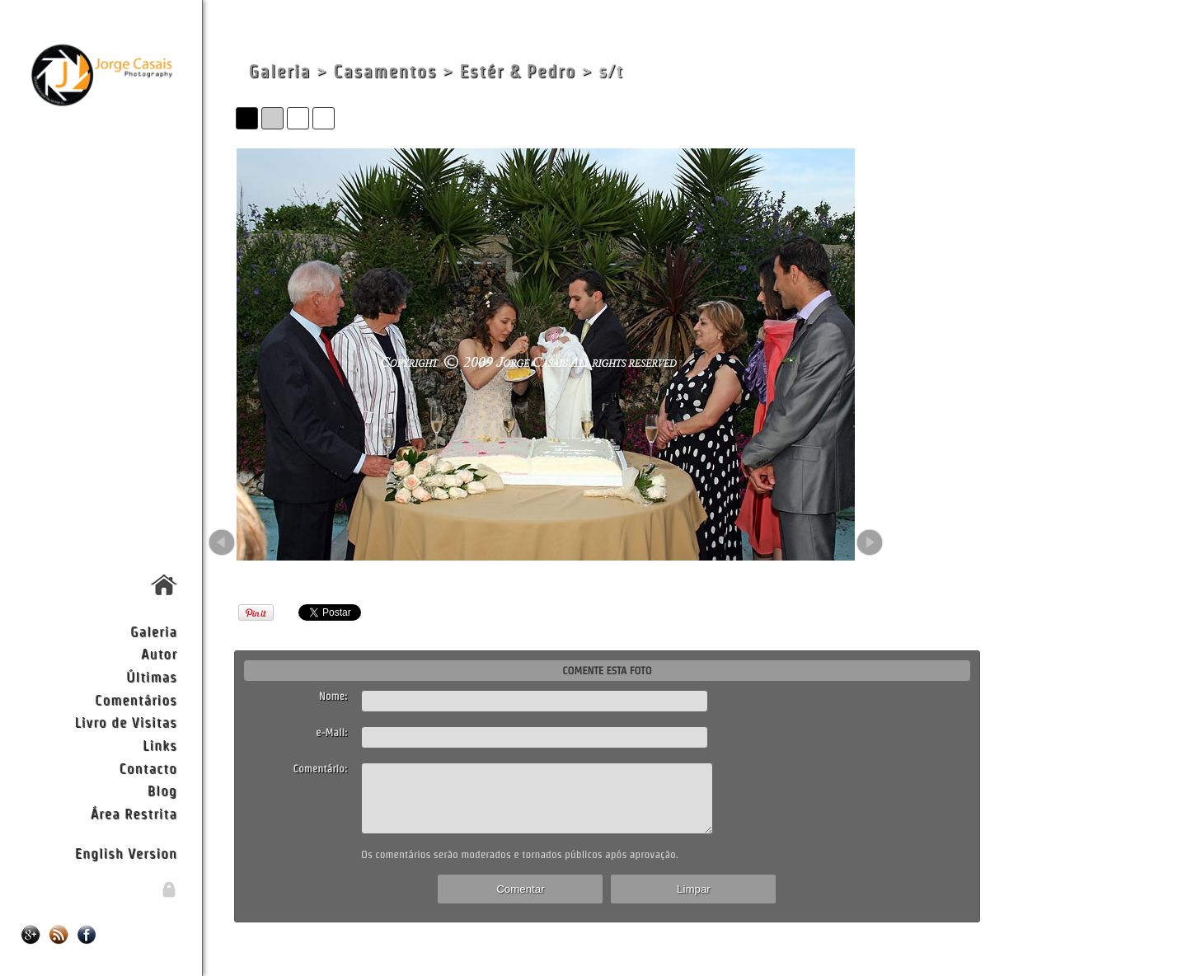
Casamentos (385, 71)
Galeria (153, 631)
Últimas (151, 676)
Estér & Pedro (517, 71)
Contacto (147, 768)
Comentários (136, 699)
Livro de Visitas (125, 722)
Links (160, 745)
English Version (126, 853)
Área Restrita (134, 813)
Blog (162, 790)
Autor (159, 653)
